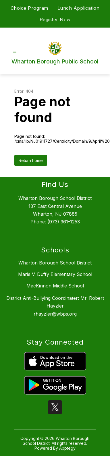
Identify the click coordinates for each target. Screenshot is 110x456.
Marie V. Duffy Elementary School (55, 274)
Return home (31, 160)
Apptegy (67, 448)
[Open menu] (14, 51)
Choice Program (29, 8)
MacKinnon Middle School (55, 286)
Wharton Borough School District (55, 263)
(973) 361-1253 (63, 222)
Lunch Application (78, 8)
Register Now (55, 19)
